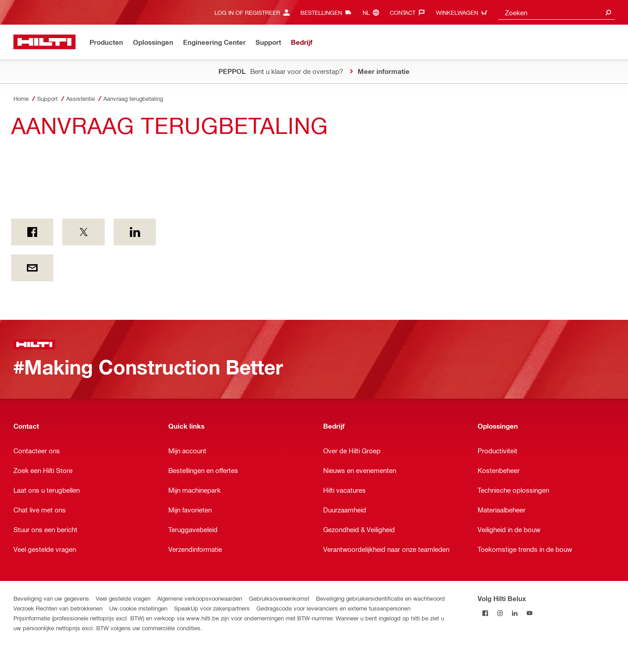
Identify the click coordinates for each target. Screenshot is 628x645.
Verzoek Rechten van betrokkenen (58, 608)
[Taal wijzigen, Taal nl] (373, 12)
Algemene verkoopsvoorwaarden (199, 598)
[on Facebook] (32, 232)
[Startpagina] (44, 41)
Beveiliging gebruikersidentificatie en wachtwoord (380, 598)
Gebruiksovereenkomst (279, 598)
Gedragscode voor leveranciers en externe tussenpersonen (333, 608)
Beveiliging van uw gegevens (51, 598)
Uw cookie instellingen (138, 608)
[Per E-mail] (32, 267)
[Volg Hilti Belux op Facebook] (485, 613)
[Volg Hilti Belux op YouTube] (529, 613)
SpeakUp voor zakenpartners (212, 608)
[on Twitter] (83, 232)
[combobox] (556, 12)
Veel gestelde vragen (123, 598)
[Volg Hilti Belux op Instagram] (499, 613)
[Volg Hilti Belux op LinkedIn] (514, 613)
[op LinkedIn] (135, 232)
